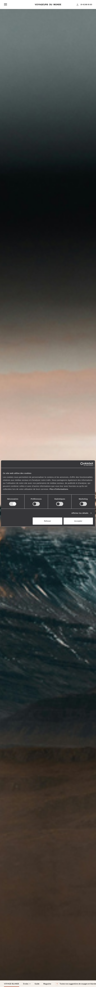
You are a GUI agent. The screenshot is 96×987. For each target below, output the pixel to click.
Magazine (47, 983)
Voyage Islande (11, 983)
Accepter (78, 521)
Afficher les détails (79, 513)
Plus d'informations (59, 489)
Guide (37, 983)
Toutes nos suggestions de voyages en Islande (75, 983)
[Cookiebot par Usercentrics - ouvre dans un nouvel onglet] (82, 464)
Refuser (47, 521)
